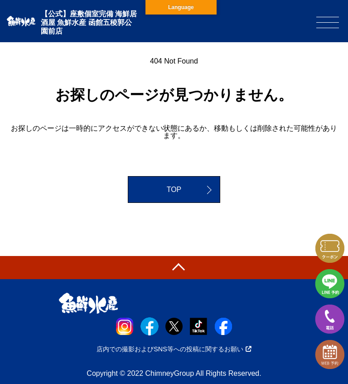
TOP (174, 189)
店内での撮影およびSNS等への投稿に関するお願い (174, 349)
